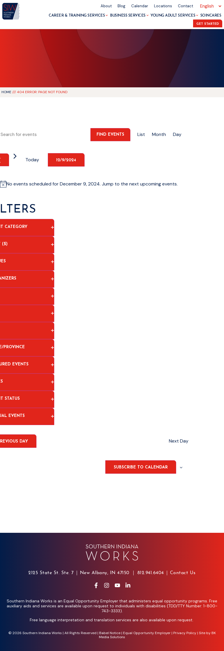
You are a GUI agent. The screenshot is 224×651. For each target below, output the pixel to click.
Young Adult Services (174, 15)
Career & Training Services (78, 15)
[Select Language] (209, 6)
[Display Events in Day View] (177, 134)
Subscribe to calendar (141, 467)
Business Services (129, 15)
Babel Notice (109, 633)
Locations (163, 5)
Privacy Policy (184, 633)
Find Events (110, 134)
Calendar (139, 5)
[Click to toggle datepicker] (66, 160)
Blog (121, 5)
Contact (185, 5)
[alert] (92, 184)
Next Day (178, 441)
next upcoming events (153, 184)
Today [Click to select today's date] (32, 160)
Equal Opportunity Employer (147, 633)
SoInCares (210, 15)
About (106, 5)
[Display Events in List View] (141, 134)
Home (6, 92)
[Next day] (15, 156)
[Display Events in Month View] (159, 134)
